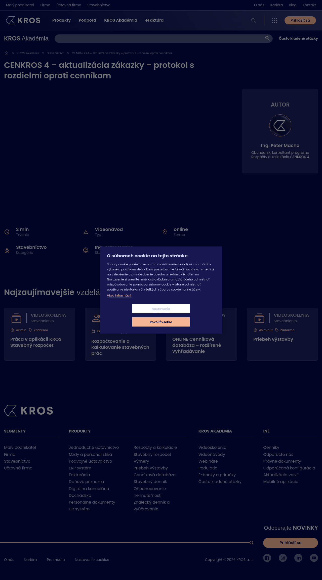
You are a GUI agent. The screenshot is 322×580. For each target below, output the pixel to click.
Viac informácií (119, 302)
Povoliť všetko (191, 315)
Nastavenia (131, 315)
